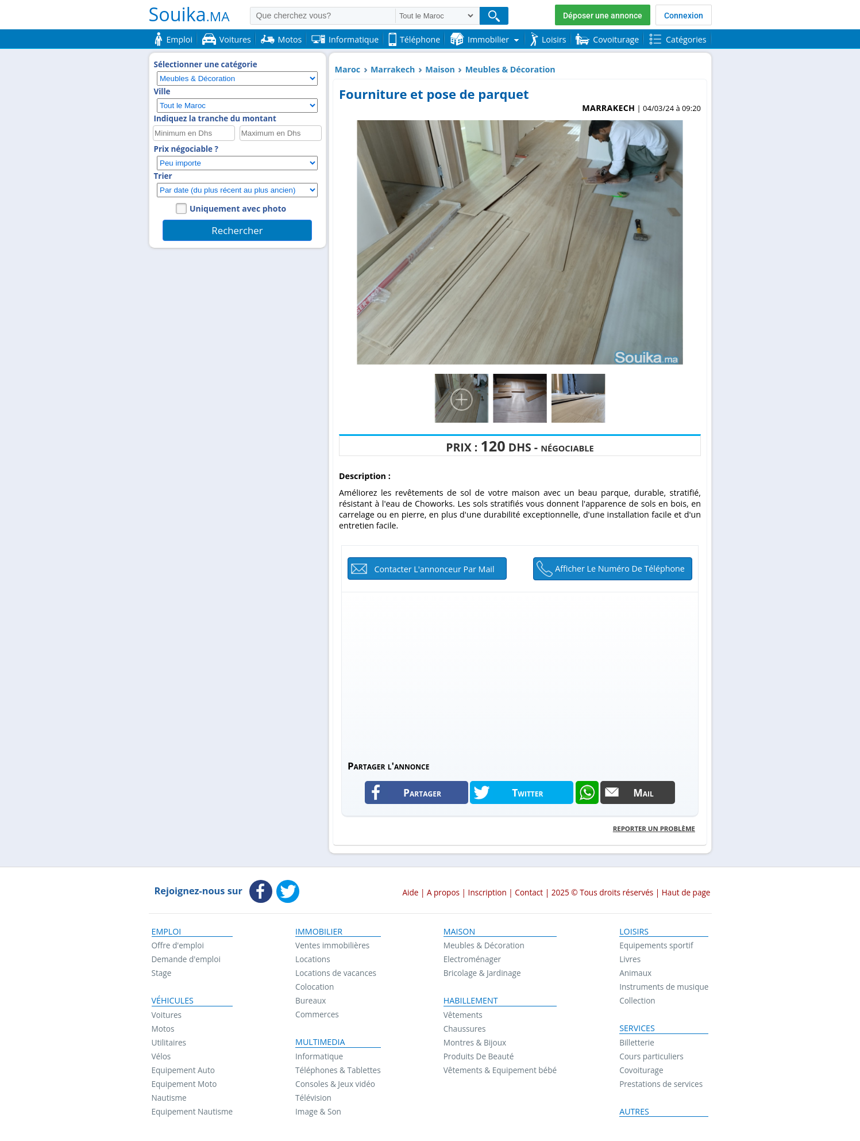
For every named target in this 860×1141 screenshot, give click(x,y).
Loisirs (634, 931)
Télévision (313, 1097)
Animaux (635, 972)
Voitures (167, 1014)
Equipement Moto (184, 1083)
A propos (443, 892)
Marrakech (393, 69)
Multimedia (320, 1042)
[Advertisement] (520, 672)
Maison (440, 69)
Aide (410, 892)
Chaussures (465, 1028)
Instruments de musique (663, 986)
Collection (637, 1000)
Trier (163, 176)
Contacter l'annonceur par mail (434, 569)
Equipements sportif (656, 945)
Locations (312, 959)
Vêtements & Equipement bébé (500, 1070)
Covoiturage (641, 1070)
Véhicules (173, 1000)
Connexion (683, 15)
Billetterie (636, 1042)
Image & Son (318, 1111)
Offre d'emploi (178, 945)
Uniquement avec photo (238, 208)
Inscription (487, 892)
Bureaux (310, 1000)
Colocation (314, 986)
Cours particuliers (651, 1056)
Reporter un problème (654, 828)
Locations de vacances (335, 972)
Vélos (161, 1056)
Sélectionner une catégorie (205, 64)
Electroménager (472, 959)
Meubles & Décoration (510, 69)
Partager (422, 792)
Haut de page (686, 892)
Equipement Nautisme (192, 1111)
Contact (529, 892)
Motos (163, 1028)
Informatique (319, 1056)
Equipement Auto (183, 1070)
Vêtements (463, 1014)
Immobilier (318, 931)
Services (637, 1028)
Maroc (348, 69)
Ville (162, 91)
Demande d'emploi (186, 959)
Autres (634, 1111)
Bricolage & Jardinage (482, 972)
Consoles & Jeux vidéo (335, 1083)
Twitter (527, 792)
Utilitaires (169, 1042)
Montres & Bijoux (475, 1042)
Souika (189, 13)
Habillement (471, 1000)
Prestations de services (661, 1083)
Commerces (317, 1014)
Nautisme (169, 1097)
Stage (162, 972)
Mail (643, 792)
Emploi (167, 931)
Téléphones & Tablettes (338, 1070)
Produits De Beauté (479, 1056)
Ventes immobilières (332, 945)
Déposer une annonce (602, 15)
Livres (630, 959)
